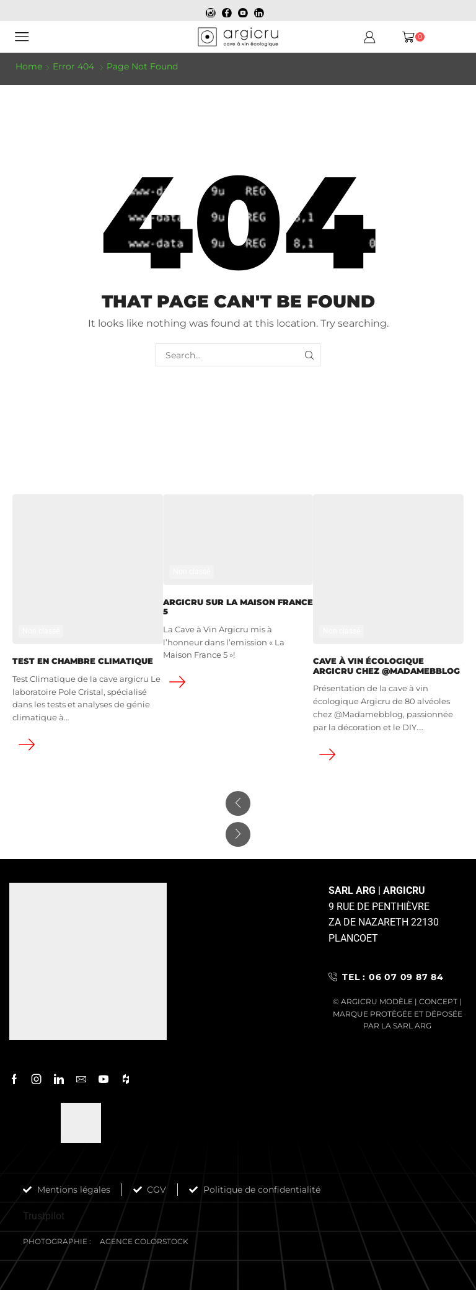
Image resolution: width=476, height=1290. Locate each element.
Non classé (41, 631)
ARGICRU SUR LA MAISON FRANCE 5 (238, 607)
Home (28, 66)
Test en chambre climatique (82, 661)
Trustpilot (43, 1216)
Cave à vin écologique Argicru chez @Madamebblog (386, 666)
